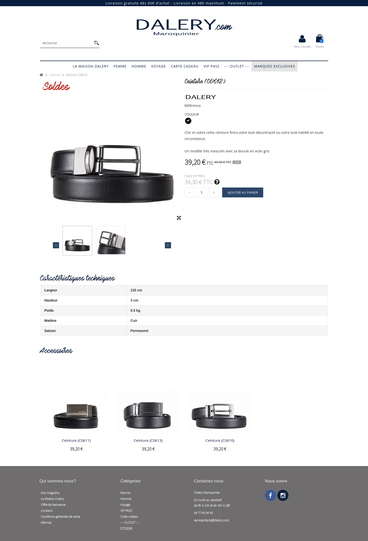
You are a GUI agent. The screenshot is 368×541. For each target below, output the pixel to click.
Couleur (192, 114)
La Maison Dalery (90, 66)
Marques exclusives (274, 66)
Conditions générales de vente (60, 516)
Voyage (158, 66)
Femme (120, 66)
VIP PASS (211, 66)
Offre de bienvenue (53, 504)
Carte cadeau (184, 66)
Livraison (47, 510)
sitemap (46, 522)
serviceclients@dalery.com (211, 520)
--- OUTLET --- (236, 66)
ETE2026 (126, 528)
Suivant (168, 245)
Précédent (56, 245)
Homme (138, 66)
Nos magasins (50, 493)
